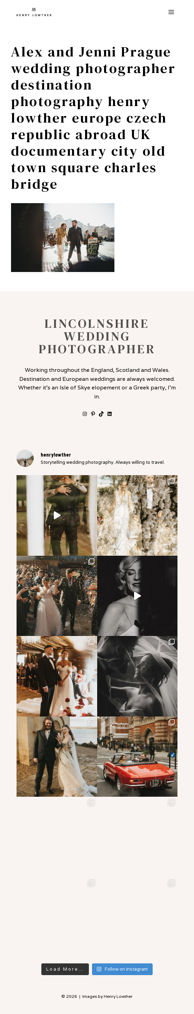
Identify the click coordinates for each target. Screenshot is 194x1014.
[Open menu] (171, 12)
